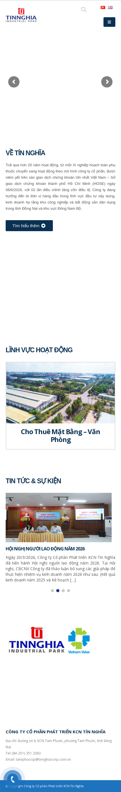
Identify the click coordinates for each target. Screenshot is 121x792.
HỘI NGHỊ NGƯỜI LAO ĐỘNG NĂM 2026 (45, 549)
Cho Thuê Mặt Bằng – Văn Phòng (60, 435)
